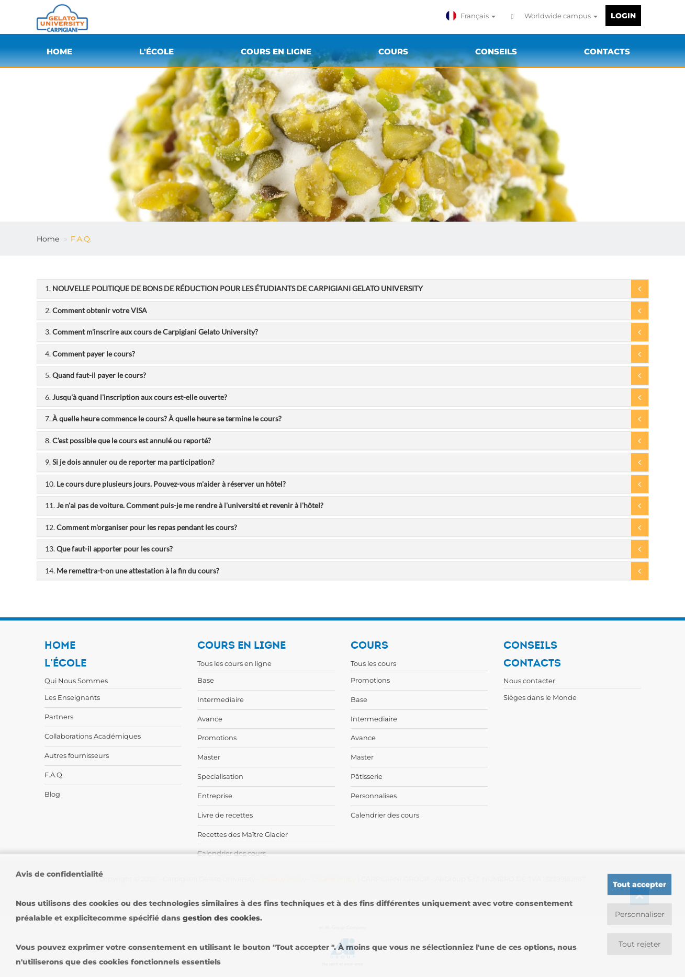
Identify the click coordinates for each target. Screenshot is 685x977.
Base (205, 680)
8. (128, 440)
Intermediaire (220, 699)
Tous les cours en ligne (234, 663)
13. (109, 548)
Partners (58, 716)
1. (234, 288)
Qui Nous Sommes (76, 680)
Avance (209, 719)
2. (96, 310)
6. (136, 397)
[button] (472, 15)
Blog (52, 794)
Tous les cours (373, 663)
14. (132, 570)
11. (184, 505)
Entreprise (214, 795)
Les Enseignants (72, 697)
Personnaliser (640, 914)
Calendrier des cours (385, 815)
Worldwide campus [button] (554, 15)
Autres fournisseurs (76, 755)
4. (90, 353)
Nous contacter (529, 680)
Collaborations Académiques (92, 736)
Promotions (217, 737)
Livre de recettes (225, 815)
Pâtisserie (367, 776)
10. (165, 483)
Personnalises (374, 795)
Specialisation (220, 776)
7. (163, 418)
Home (48, 239)
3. (151, 331)
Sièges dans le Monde (540, 697)
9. (130, 461)
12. (141, 527)
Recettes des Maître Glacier (242, 834)
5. (95, 375)
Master (208, 757)
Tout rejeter (640, 944)
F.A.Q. (81, 239)
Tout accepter (639, 884)
